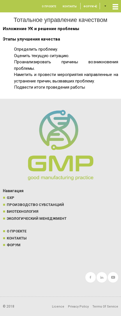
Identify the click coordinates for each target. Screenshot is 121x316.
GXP (10, 198)
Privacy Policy (78, 306)
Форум (90, 6)
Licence (58, 306)
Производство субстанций (35, 205)
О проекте (49, 6)
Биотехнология (22, 211)
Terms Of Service (105, 306)
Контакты (70, 6)
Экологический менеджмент (37, 218)
